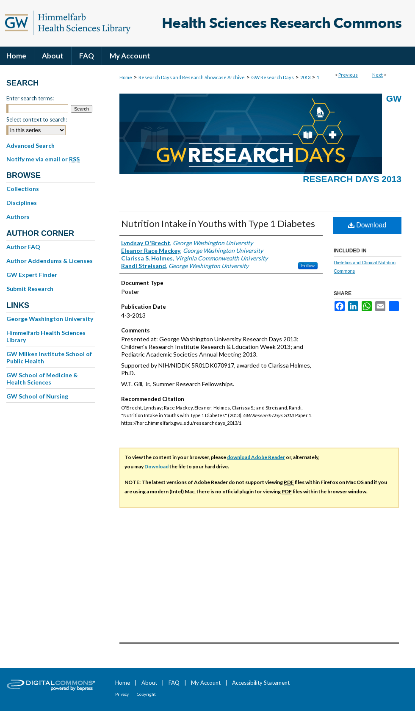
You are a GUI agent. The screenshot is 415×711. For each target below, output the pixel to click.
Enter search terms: (30, 98)
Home (125, 77)
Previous (348, 74)
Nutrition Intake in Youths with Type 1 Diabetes (218, 223)
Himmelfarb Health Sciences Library (46, 336)
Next (377, 74)
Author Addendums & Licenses (49, 260)
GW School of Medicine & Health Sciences (42, 378)
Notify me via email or (43, 159)
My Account (206, 682)
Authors (18, 216)
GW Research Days (272, 77)
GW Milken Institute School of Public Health (49, 357)
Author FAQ (23, 246)
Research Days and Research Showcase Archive (191, 77)
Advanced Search (30, 145)
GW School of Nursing (37, 396)
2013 (305, 77)
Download (367, 225)
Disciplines (21, 202)
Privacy (122, 694)
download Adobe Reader (256, 457)
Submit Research (29, 288)
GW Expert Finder (31, 274)
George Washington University (49, 318)
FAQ (174, 682)
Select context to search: (36, 119)
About (149, 682)
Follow (308, 265)
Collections (22, 188)
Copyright (146, 694)
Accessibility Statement (261, 682)
